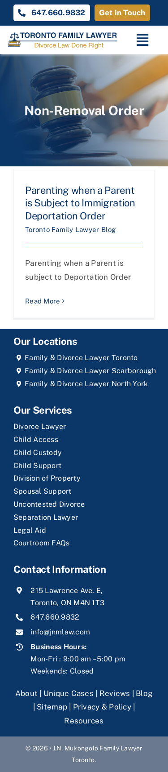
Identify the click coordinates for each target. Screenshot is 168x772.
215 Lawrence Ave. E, (66, 590)
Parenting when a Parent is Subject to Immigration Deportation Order (80, 203)
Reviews (114, 693)
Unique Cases (68, 693)
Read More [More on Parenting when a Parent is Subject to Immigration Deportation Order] (42, 301)
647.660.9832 (54, 617)
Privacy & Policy (102, 706)
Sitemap (52, 706)
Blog (144, 693)
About (27, 693)
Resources (83, 720)
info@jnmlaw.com (60, 632)
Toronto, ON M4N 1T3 (67, 602)
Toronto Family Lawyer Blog (70, 229)
